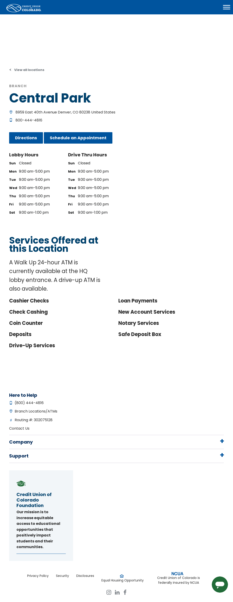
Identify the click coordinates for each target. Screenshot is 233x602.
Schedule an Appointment (78, 138)
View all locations (29, 70)
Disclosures (85, 575)
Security (62, 575)
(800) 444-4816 (29, 402)
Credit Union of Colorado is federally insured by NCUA (178, 580)
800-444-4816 (29, 120)
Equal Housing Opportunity (122, 580)
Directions (26, 138)
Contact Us (19, 428)
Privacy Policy (38, 575)
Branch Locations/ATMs (36, 411)
